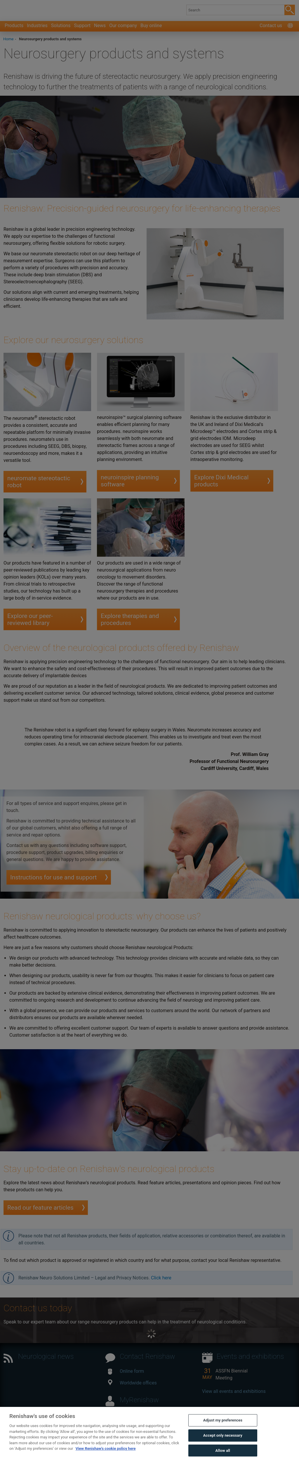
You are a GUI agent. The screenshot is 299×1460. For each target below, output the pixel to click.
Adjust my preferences (222, 1430)
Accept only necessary (222, 1444)
